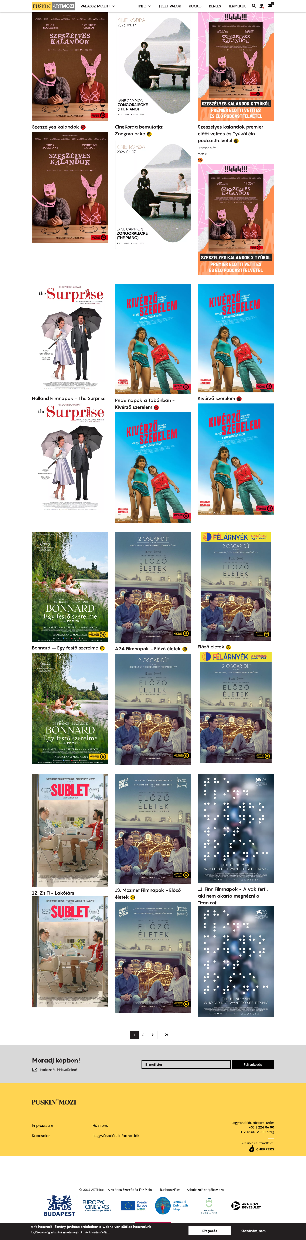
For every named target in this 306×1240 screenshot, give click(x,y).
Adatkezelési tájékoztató (205, 1189)
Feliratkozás (253, 1064)
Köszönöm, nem (253, 1231)
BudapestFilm (170, 1189)
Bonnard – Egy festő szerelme (65, 648)
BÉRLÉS (215, 6)
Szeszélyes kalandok (55, 127)
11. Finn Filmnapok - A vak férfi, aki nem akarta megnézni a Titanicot (233, 895)
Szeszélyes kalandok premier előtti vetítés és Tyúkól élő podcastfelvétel (230, 133)
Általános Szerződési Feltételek (131, 1189)
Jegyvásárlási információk (116, 1135)
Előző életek (211, 646)
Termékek (237, 6)
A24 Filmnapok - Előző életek (148, 648)
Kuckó (195, 6)
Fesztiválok (170, 6)
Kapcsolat (41, 1135)
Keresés (255, 6)
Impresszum (42, 1125)
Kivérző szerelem (216, 398)
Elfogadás (209, 1231)
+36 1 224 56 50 (261, 1127)
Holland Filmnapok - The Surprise (69, 398)
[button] (263, 6)
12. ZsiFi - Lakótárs (53, 893)
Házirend (100, 1125)
